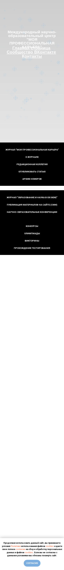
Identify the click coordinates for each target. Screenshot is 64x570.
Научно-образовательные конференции (32, 212)
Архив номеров (32, 179)
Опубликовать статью (32, 171)
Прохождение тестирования (32, 248)
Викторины (32, 240)
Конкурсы (32, 226)
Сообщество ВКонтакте (31, 52)
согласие (20, 549)
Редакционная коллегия (32, 164)
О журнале (32, 157)
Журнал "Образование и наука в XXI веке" (32, 197)
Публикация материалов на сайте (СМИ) (32, 204)
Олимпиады (32, 233)
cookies (50, 546)
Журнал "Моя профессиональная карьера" (32, 149)
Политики (16, 546)
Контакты (32, 56)
